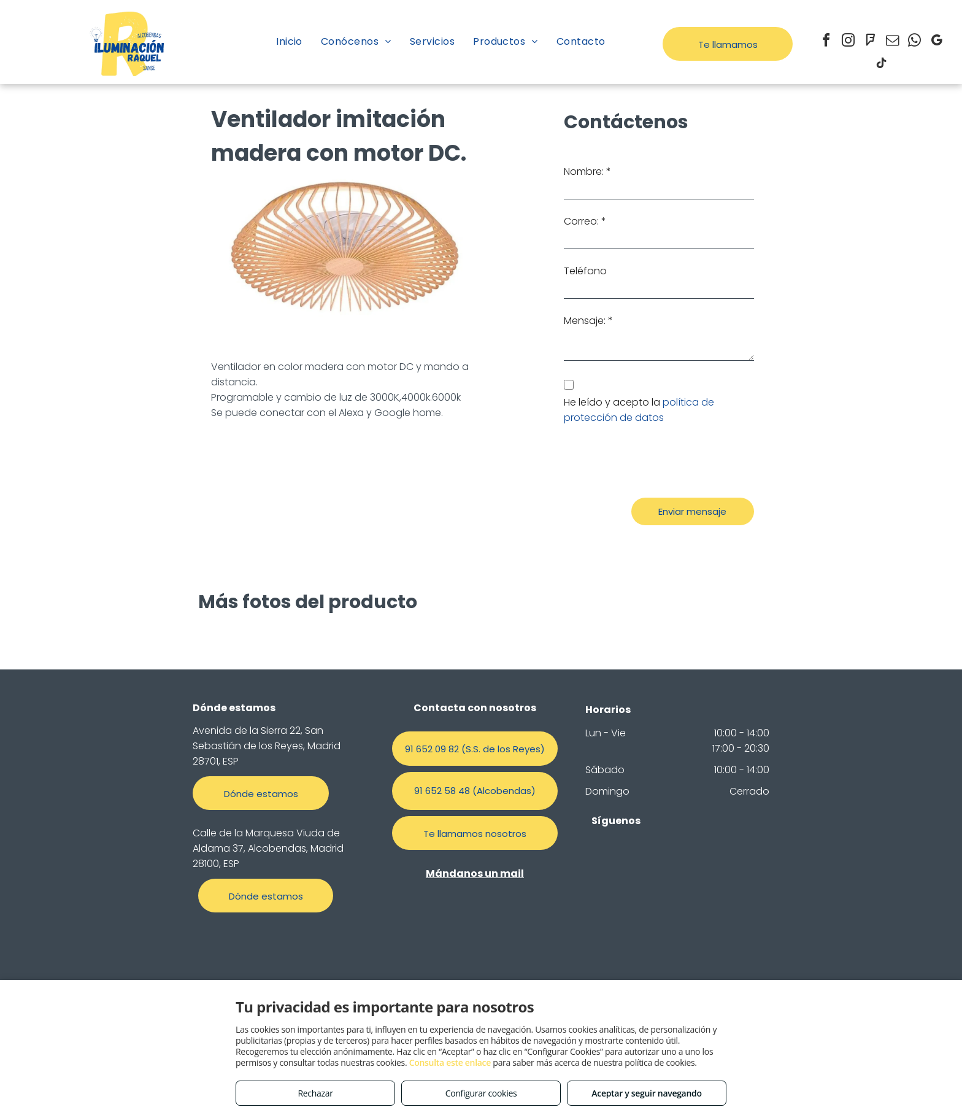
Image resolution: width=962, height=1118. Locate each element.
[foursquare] (870, 42)
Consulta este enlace (450, 1062)
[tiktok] (881, 64)
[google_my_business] (936, 42)
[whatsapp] (914, 42)
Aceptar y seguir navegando (646, 1093)
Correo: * (585, 221)
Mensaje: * (588, 321)
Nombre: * (587, 171)
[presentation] (657, 461)
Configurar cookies (481, 1093)
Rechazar (315, 1093)
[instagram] (848, 42)
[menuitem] (289, 41)
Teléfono (585, 271)
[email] (892, 42)
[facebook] (826, 42)
